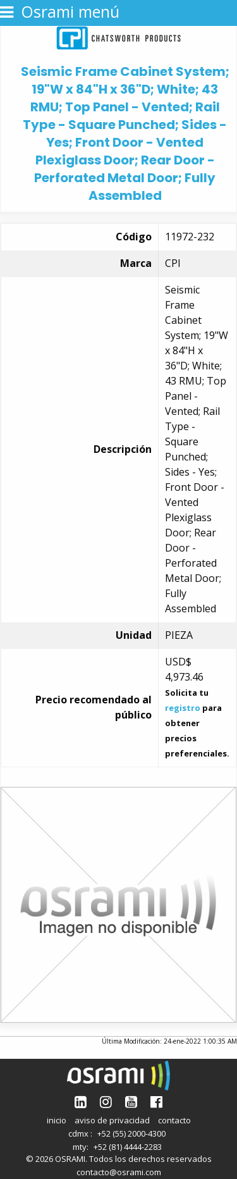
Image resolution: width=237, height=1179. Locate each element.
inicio (56, 1120)
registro (182, 707)
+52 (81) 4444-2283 (128, 1146)
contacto (174, 1120)
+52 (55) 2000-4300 (131, 1133)
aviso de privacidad (112, 1120)
